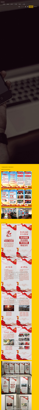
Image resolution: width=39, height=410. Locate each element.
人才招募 (24, 4)
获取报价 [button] (31, 6)
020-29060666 (21, 6)
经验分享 (20, 4)
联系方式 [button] (35, 6)
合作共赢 (16, 4)
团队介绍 (12, 4)
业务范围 (4, 4)
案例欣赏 (8, 4)
